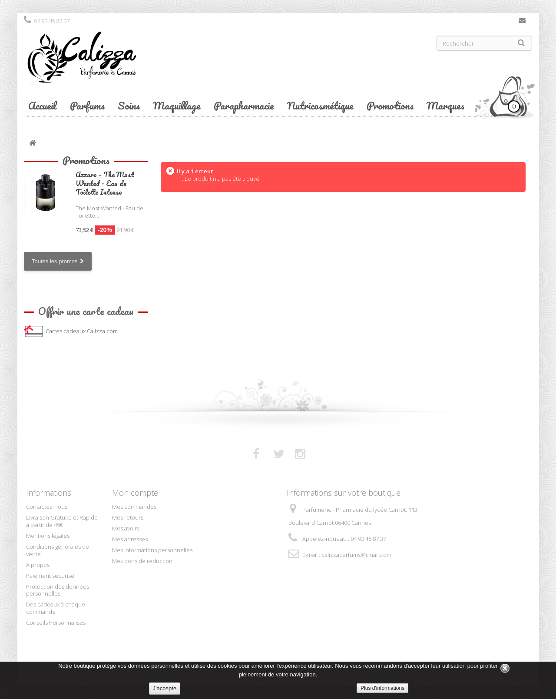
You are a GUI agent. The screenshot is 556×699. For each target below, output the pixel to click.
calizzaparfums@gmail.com (356, 555)
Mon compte (135, 492)
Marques (445, 105)
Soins (129, 105)
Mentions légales (48, 536)
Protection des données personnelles (57, 590)
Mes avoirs (125, 528)
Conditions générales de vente (57, 550)
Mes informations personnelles (152, 550)
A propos (38, 565)
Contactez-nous (522, 22)
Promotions (390, 105)
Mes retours (127, 517)
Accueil (42, 105)
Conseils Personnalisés (56, 622)
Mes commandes (134, 506)
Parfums (87, 105)
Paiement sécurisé (50, 576)
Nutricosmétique (320, 105)
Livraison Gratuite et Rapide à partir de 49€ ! (62, 521)
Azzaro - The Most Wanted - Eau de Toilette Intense (105, 183)
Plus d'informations (382, 688)
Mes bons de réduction (142, 561)
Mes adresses (130, 539)
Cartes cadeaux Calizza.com (82, 331)
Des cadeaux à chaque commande (55, 608)
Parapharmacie (244, 105)
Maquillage (177, 105)
